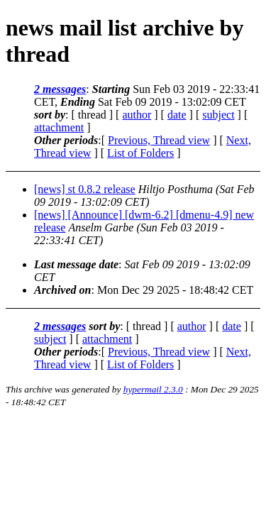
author (136, 115)
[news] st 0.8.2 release (84, 189)
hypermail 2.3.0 (153, 389)
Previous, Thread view (159, 140)
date (177, 115)
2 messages (60, 89)
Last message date (76, 264)
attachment (59, 127)
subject (218, 115)
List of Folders (140, 153)
